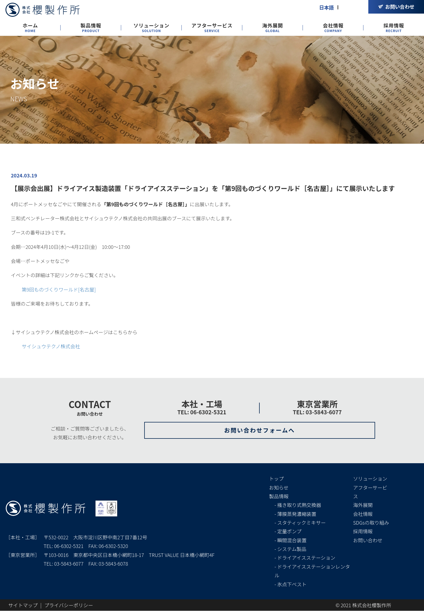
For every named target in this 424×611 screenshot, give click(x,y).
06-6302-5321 (68, 546)
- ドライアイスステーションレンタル (312, 571)
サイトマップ (23, 605)
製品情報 (91, 27)
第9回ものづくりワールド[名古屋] (59, 289)
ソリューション (151, 27)
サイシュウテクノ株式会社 (51, 346)
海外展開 (272, 27)
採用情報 (394, 27)
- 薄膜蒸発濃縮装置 (295, 513)
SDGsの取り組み (371, 522)
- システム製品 (290, 549)
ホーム (30, 27)
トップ (276, 478)
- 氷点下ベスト (291, 584)
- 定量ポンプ (288, 531)
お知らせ (279, 487)
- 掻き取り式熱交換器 (298, 505)
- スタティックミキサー (300, 522)
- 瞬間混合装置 (291, 540)
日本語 (326, 7)
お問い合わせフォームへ (259, 430)
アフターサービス (212, 27)
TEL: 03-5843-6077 (317, 412)
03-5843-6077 (68, 563)
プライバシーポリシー (68, 605)
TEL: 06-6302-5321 (201, 412)
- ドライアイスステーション (305, 557)
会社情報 (333, 27)
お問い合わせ (367, 540)
